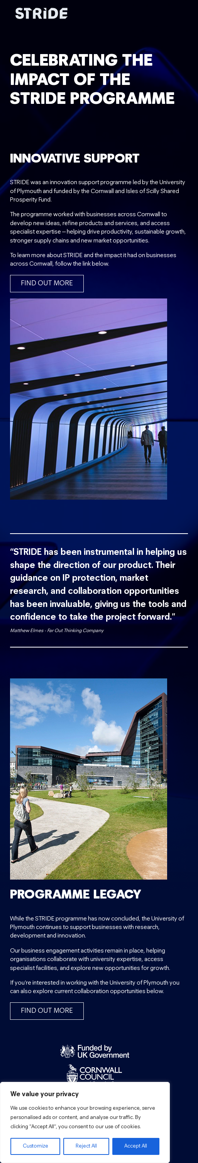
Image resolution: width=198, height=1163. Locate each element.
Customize (35, 1146)
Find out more (47, 283)
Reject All (86, 1146)
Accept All (135, 1146)
